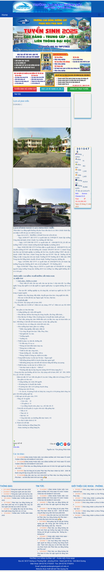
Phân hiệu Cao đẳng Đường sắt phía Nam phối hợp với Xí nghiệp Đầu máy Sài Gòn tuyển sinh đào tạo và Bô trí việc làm (17, 505)
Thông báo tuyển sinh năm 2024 (21, 492)
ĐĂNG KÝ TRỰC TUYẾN (79, 89)
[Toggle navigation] (99, 15)
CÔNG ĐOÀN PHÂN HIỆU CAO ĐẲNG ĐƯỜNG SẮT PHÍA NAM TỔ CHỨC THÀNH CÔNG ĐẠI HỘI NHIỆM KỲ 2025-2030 (52, 491)
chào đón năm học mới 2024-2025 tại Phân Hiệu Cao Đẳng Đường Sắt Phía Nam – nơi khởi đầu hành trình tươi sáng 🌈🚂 (52, 517)
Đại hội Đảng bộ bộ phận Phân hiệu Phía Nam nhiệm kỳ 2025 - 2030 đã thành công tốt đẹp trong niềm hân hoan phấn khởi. (52, 511)
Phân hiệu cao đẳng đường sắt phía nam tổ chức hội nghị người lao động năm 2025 (52, 504)
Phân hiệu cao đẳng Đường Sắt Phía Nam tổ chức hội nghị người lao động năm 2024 (52, 553)
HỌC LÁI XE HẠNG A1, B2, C (52, 89)
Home (5, 15)
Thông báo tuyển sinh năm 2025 (21, 489)
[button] (19, 52)
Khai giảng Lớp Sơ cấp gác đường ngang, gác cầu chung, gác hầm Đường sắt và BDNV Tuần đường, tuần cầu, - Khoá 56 (52, 523)
